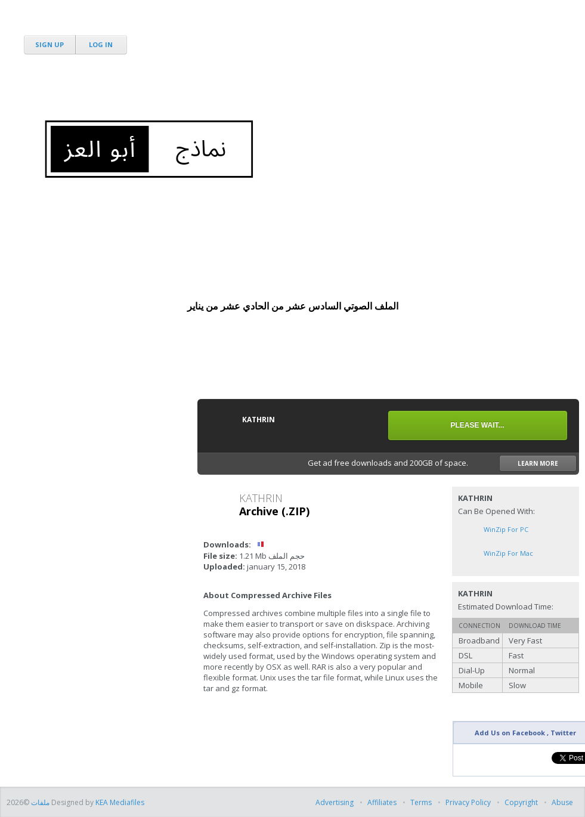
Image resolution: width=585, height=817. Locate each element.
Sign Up (49, 44)
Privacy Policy (468, 802)
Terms (421, 802)
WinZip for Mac (508, 553)
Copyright (521, 802)
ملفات (39, 802)
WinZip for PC (506, 529)
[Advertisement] (362, 89)
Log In (101, 44)
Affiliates (382, 802)
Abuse (562, 802)
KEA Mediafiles (119, 802)
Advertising (335, 802)
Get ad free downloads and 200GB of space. (442, 463)
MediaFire (73, 23)
